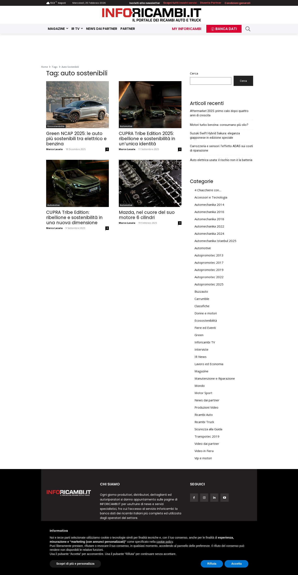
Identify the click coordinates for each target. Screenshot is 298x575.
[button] (248, 29)
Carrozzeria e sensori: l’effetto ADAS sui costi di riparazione (221, 148)
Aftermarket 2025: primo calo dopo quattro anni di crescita (219, 113)
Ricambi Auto (204, 415)
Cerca (194, 73)
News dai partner (207, 400)
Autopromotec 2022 (209, 277)
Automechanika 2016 (209, 212)
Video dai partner (207, 443)
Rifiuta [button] (211, 563)
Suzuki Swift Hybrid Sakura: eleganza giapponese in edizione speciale (215, 135)
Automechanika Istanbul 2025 (215, 241)
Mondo (200, 386)
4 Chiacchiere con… (208, 190)
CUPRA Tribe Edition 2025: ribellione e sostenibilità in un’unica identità (147, 138)
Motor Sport (203, 393)
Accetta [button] (236, 563)
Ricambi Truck (204, 422)
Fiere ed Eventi (205, 328)
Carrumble (202, 299)
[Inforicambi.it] (151, 15)
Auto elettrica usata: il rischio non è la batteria (221, 160)
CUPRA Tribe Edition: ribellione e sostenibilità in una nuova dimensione (74, 217)
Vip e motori (203, 458)
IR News (201, 357)
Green (199, 335)
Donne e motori (206, 313)
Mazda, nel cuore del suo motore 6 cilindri (147, 214)
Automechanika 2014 (209, 204)
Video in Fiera (204, 451)
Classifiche (202, 306)
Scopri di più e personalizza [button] (75, 563)
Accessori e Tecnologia (211, 197)
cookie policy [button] (164, 541)
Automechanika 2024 (209, 233)
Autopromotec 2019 (209, 270)
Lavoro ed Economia (209, 364)
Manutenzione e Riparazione (215, 378)
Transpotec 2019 (207, 436)
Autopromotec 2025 (209, 284)
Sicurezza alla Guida (208, 429)
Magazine (201, 371)
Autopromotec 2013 (209, 255)
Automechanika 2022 (209, 226)
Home (44, 66)
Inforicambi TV (205, 342)
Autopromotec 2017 (209, 262)
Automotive (126, 126)
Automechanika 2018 (209, 219)
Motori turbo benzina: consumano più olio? (219, 125)
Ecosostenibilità (55, 126)
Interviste (201, 349)
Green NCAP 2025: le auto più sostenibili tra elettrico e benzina (76, 138)
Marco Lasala (54, 149)
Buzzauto (201, 291)
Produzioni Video (206, 407)
